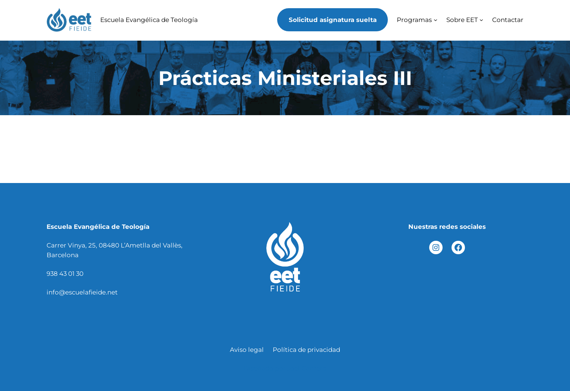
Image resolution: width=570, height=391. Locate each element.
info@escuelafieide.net (82, 292)
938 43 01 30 (65, 273)
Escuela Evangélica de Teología (149, 19)
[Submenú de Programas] (435, 20)
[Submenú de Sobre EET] (481, 20)
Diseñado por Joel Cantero (285, 368)
